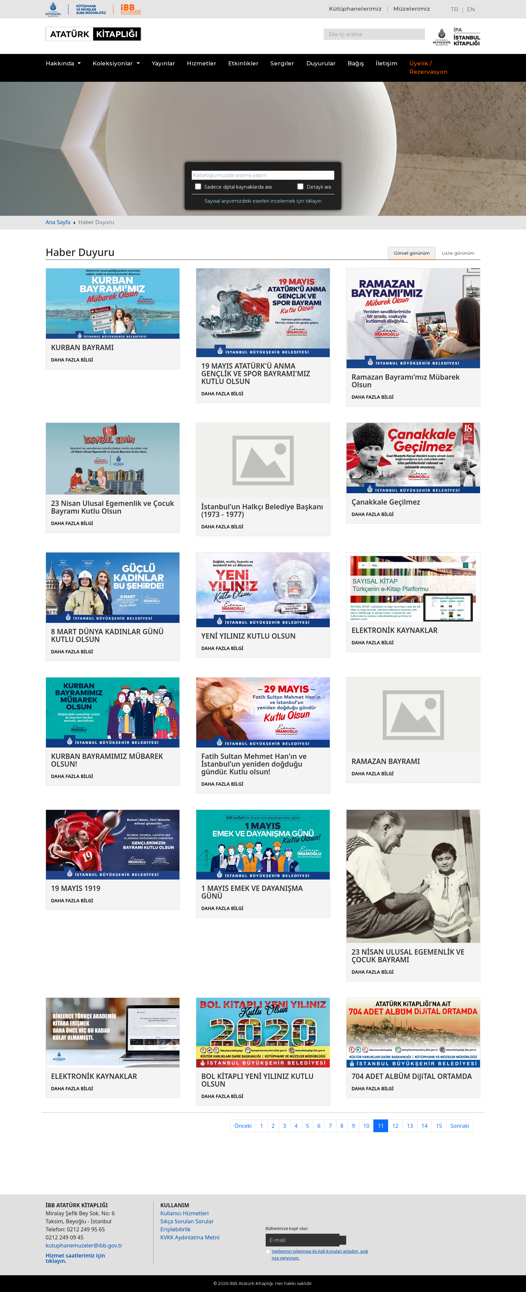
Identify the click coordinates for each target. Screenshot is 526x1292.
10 (366, 1125)
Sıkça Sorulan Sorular (187, 1221)
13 (410, 1125)
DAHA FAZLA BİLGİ (72, 360)
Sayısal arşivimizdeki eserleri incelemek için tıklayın (263, 201)
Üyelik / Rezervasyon (428, 67)
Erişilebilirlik (175, 1229)
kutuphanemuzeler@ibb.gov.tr (84, 1245)
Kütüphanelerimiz (355, 8)
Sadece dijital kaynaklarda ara (233, 186)
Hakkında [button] (60, 63)
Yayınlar (163, 63)
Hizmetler (201, 63)
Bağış (356, 63)
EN (471, 9)
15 (439, 1125)
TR (454, 9)
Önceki (243, 1125)
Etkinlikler (243, 63)
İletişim (387, 63)
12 (395, 1125)
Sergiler (282, 63)
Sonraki (460, 1125)
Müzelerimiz (411, 8)
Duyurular (321, 63)
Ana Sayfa (58, 222)
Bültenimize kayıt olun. (287, 1228)
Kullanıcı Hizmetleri (184, 1213)
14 (424, 1125)
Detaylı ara (314, 186)
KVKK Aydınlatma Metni (189, 1237)
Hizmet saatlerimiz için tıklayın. (75, 1258)
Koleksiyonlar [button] (113, 63)
